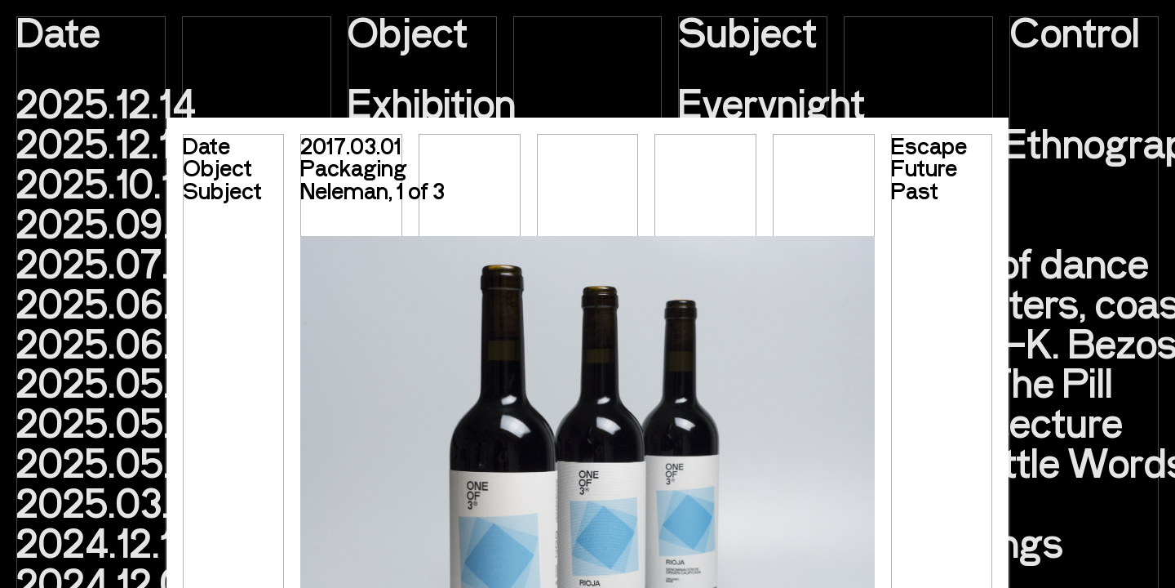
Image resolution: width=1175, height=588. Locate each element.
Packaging (353, 167)
